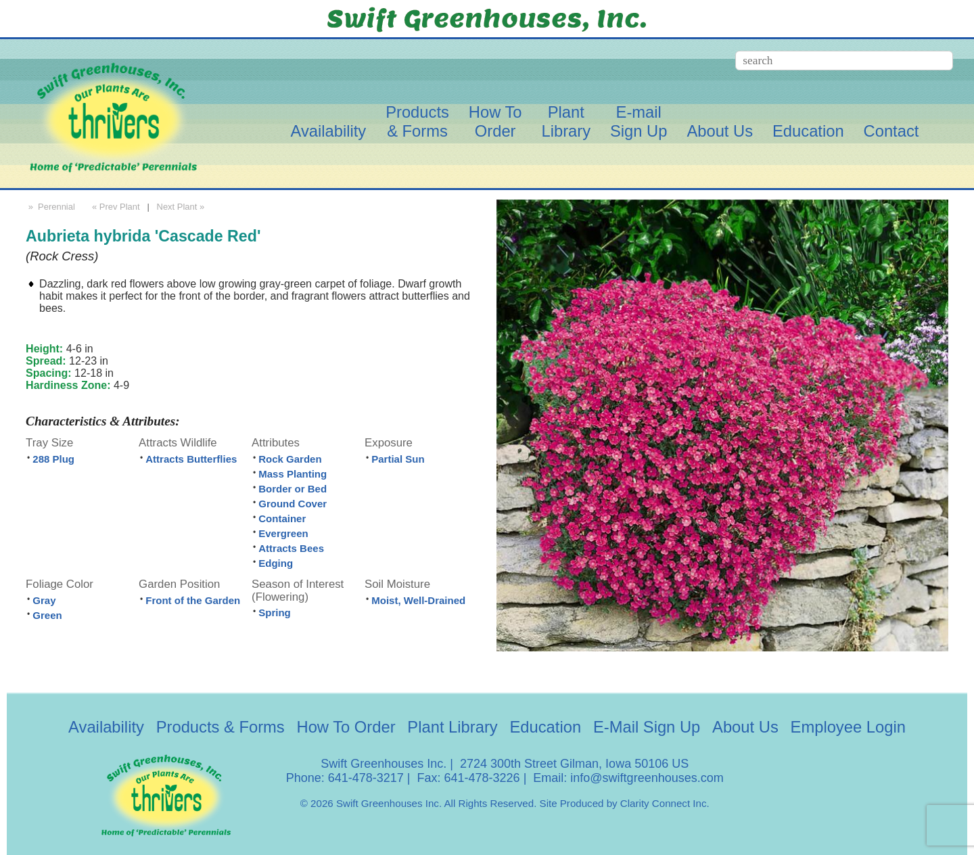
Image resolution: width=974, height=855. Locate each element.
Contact (891, 131)
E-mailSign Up (639, 121)
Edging (275, 563)
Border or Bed (292, 488)
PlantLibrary (565, 121)
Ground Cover (292, 503)
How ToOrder (495, 121)
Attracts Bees (291, 548)
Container (282, 518)
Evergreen (283, 533)
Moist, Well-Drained (418, 600)
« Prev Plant (114, 207)
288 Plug (53, 459)
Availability (328, 131)
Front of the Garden (192, 600)
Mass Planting (292, 474)
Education (808, 131)
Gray (43, 600)
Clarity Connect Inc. (665, 803)
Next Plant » (182, 207)
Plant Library (452, 727)
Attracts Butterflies (191, 459)
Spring (274, 612)
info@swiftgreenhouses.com (646, 778)
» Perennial (50, 207)
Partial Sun (397, 459)
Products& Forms (417, 121)
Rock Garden (289, 459)
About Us (720, 131)
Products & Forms (220, 727)
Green (47, 615)
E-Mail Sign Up (646, 727)
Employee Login (848, 727)
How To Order (346, 727)
